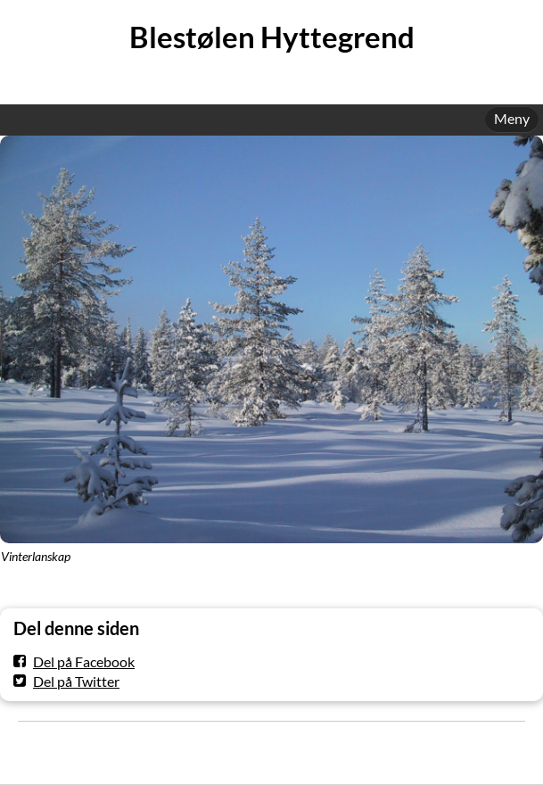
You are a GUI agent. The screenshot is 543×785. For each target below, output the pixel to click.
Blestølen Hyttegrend (272, 37)
